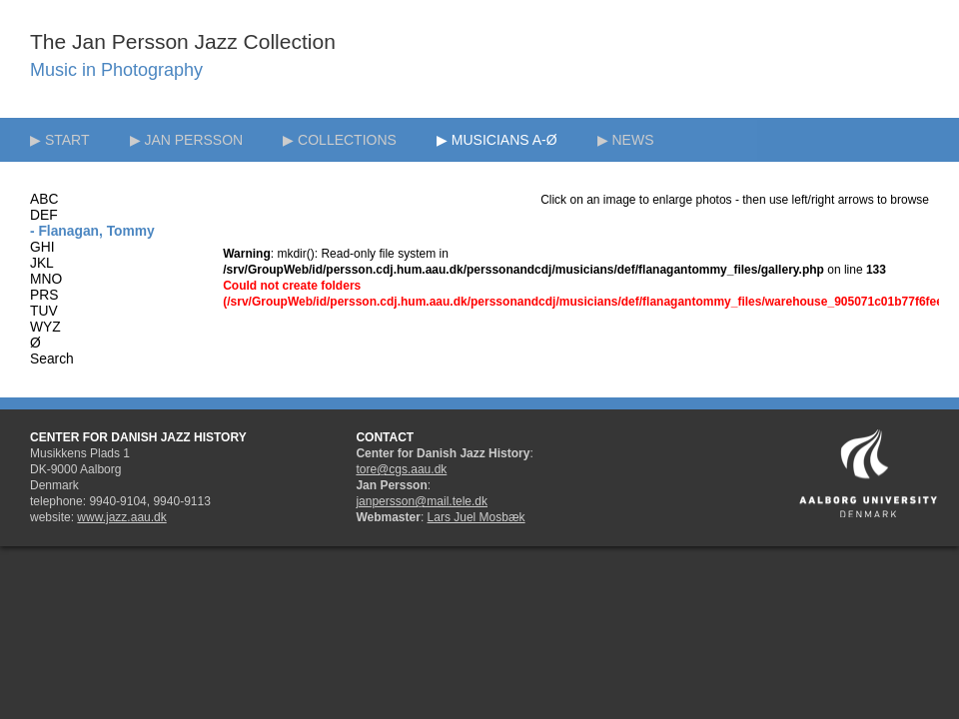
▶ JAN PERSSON (187, 140)
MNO (46, 279)
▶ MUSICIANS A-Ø (497, 140)
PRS (44, 295)
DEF (44, 215)
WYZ (45, 327)
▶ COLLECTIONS (340, 140)
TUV (44, 311)
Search (52, 359)
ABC (44, 199)
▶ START (60, 140)
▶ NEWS (625, 140)
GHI (42, 247)
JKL (42, 263)
